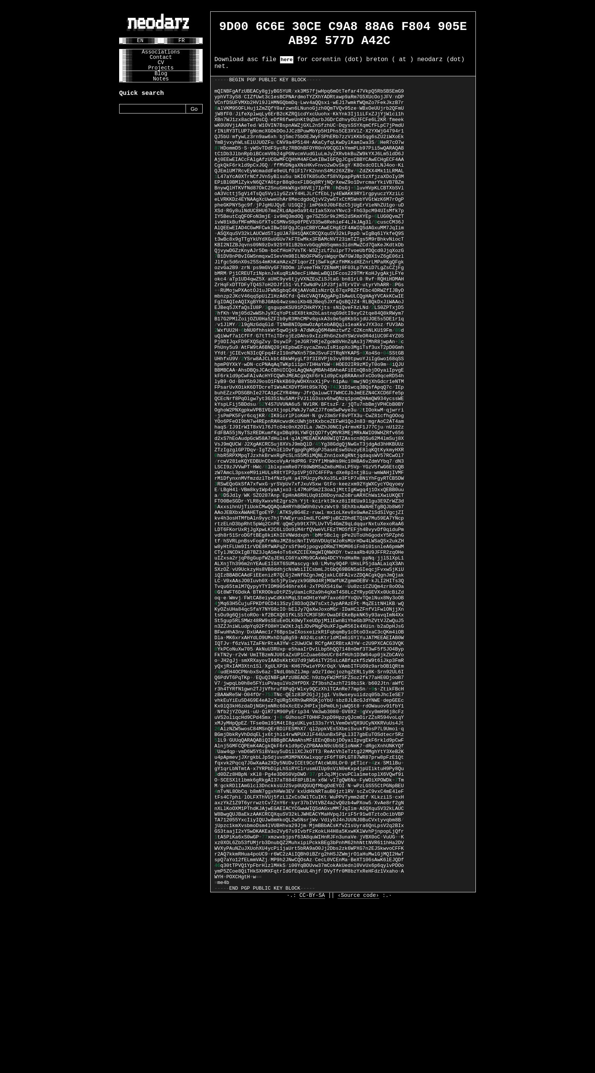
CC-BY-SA (312, 1066)
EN (140, 40)
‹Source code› (358, 1066)
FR (181, 40)
